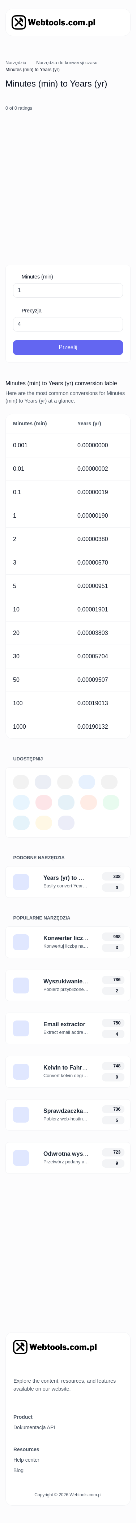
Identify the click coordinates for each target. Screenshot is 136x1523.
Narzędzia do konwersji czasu (66, 62)
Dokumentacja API (34, 1427)
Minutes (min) (36, 277)
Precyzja (31, 310)
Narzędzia (15, 62)
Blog (18, 1470)
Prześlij (68, 347)
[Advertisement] (68, 188)
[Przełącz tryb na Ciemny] (29, 1366)
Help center (26, 1460)
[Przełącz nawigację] (114, 22)
